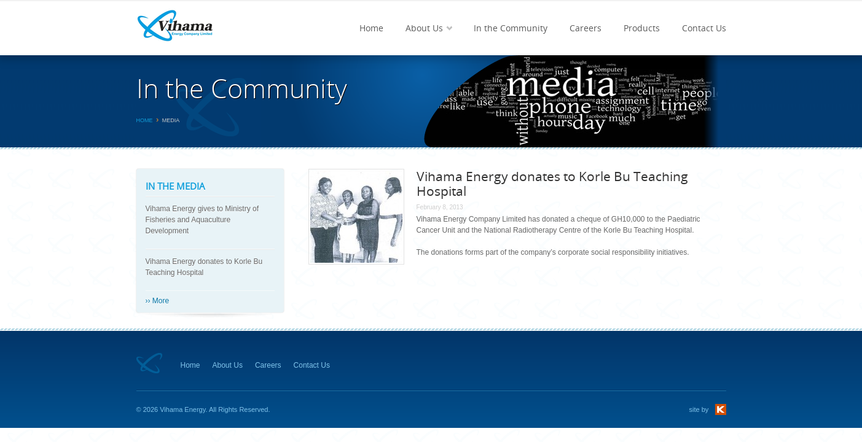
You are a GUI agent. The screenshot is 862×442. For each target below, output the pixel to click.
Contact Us (704, 28)
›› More (158, 301)
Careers (585, 28)
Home (371, 28)
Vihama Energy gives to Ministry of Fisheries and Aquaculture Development (202, 219)
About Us (423, 38)
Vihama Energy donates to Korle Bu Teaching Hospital (204, 267)
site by (699, 409)
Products (642, 28)
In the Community (510, 28)
